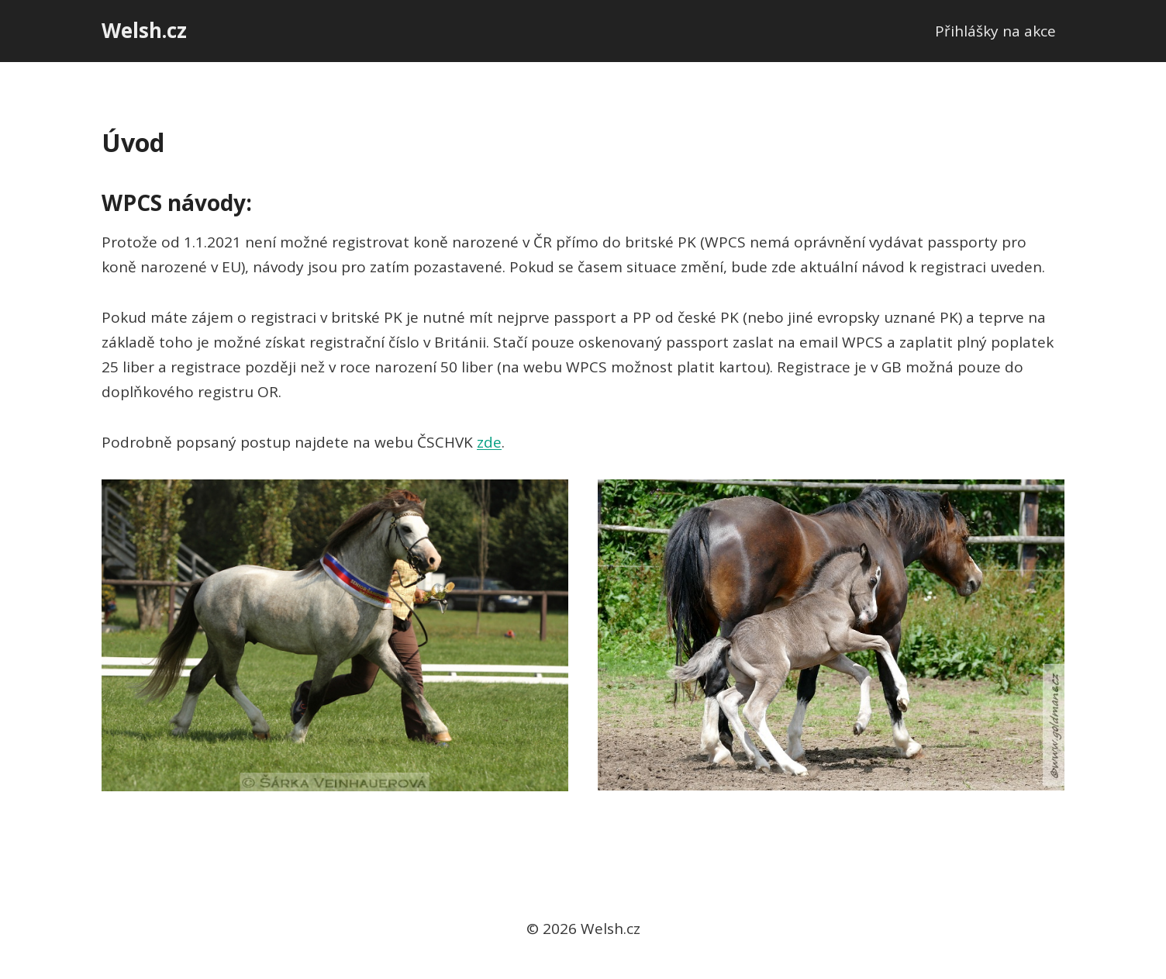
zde (489, 442)
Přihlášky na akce (995, 31)
